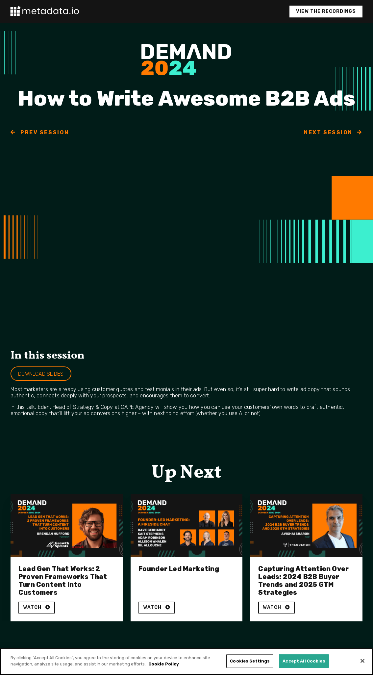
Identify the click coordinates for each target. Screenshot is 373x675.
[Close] (362, 661)
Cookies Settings (250, 661)
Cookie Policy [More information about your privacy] (163, 664)
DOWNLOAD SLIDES (40, 374)
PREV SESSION (40, 132)
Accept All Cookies (304, 661)
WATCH (36, 607)
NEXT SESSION (333, 132)
